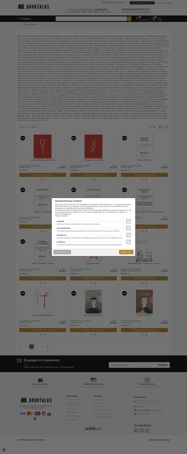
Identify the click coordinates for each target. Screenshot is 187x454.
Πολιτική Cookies (61, 216)
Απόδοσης (61, 242)
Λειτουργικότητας (63, 228)
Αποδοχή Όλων (126, 252)
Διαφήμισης (61, 235)
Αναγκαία (60, 221)
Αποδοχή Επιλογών (62, 252)
